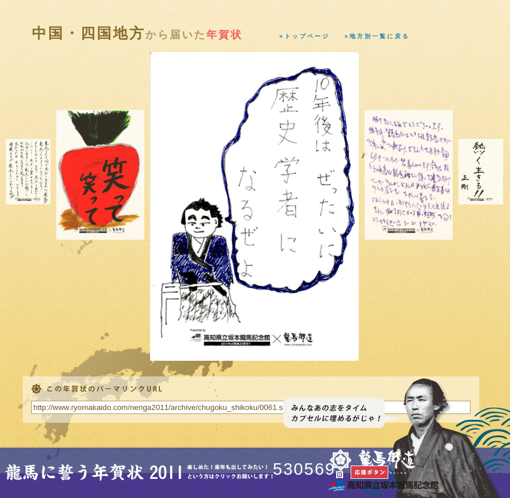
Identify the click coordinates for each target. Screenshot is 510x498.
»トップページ (304, 36)
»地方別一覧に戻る (377, 36)
